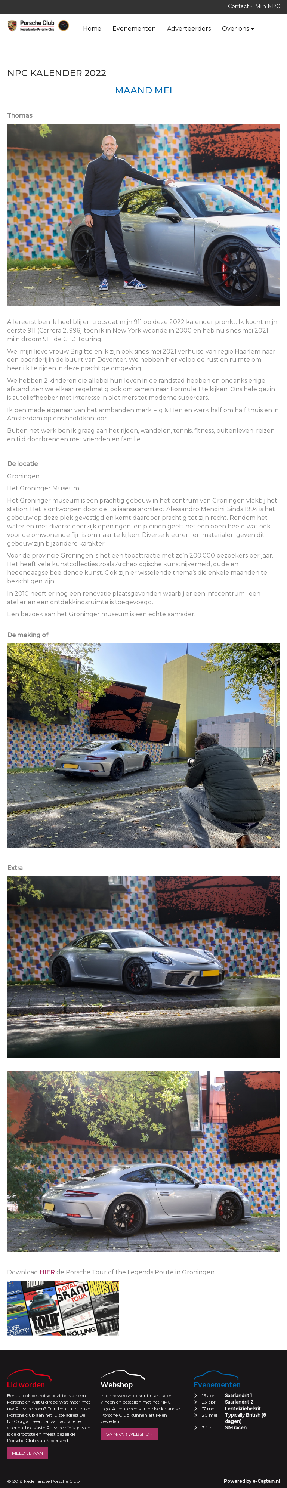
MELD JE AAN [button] (27, 1453)
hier (47, 1272)
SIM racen (236, 1427)
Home (92, 28)
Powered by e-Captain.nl (252, 1481)
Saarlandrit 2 (239, 1402)
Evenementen (134, 28)
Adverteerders (189, 28)
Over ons (238, 28)
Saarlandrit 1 (238, 1395)
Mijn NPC (267, 6)
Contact (238, 6)
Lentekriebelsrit (243, 1408)
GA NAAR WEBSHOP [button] (129, 1434)
